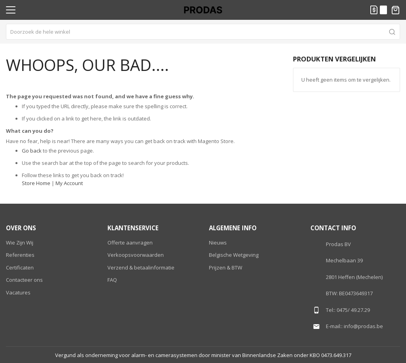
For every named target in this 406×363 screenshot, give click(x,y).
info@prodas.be (363, 326)
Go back (32, 150)
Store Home (36, 183)
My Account (69, 183)
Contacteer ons (24, 279)
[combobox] (203, 32)
